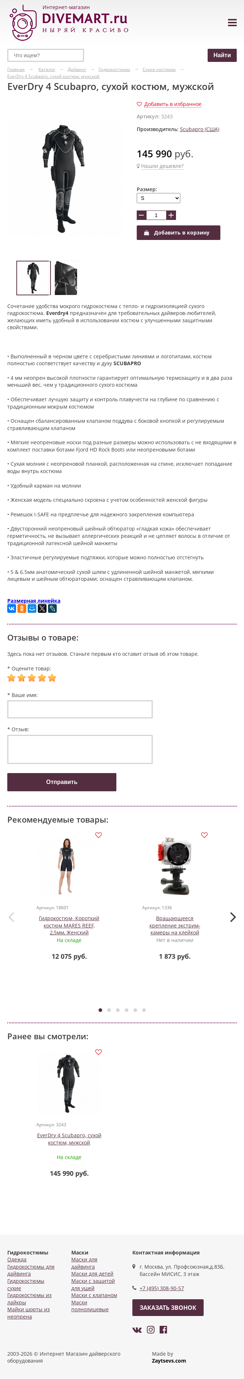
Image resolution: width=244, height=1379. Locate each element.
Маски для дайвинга (84, 1263)
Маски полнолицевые (90, 1306)
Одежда (17, 1259)
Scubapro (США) (199, 129)
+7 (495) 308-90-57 (162, 1288)
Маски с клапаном (94, 1295)
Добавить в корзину (176, 232)
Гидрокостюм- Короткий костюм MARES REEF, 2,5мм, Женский (69, 925)
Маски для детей (92, 1273)
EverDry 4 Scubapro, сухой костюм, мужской (69, 1139)
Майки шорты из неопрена (28, 1313)
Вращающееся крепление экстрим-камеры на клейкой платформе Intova (174, 929)
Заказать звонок (168, 1308)
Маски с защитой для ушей (93, 1284)
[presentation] (10, 916)
